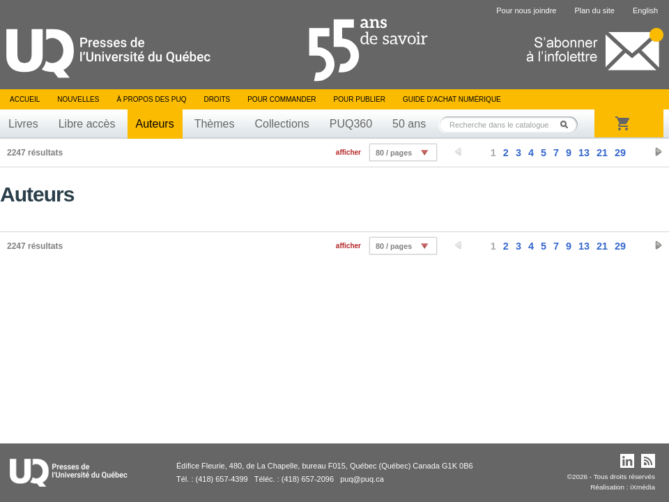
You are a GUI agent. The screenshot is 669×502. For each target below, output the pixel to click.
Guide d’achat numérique (452, 99)
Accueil (25, 99)
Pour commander (281, 99)
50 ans (409, 124)
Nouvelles (78, 99)
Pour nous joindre (526, 10)
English (645, 10)
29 (620, 152)
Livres (23, 124)
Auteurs (155, 124)
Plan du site (594, 10)
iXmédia (642, 487)
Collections (281, 124)
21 (602, 152)
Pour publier (359, 99)
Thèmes (214, 124)
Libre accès (87, 124)
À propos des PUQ (151, 99)
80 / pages (394, 153)
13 (584, 152)
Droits (216, 99)
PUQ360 (351, 124)
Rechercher (568, 124)
